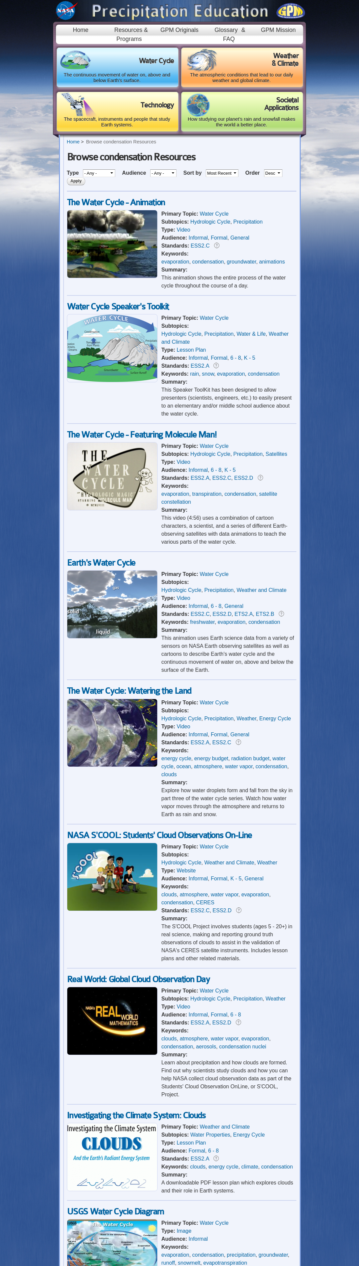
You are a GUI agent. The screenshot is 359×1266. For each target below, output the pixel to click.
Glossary (225, 30)
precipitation (241, 1255)
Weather (246, 718)
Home (81, 30)
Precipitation (248, 222)
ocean (184, 766)
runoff (168, 1263)
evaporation (175, 262)
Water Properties (210, 1135)
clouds (169, 774)
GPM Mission (278, 30)
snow (208, 374)
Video (183, 230)
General (239, 238)
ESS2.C (200, 246)
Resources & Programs (131, 34)
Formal (219, 238)
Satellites (276, 454)
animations (272, 262)
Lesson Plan (191, 350)
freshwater (202, 622)
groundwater (241, 262)
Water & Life (250, 334)
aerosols (206, 1046)
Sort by (193, 173)
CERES (205, 902)
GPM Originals (179, 30)
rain (194, 374)
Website (186, 870)
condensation (208, 262)
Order (253, 173)
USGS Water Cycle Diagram (115, 1211)
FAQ (229, 39)
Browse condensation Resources (121, 141)
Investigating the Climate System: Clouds (136, 1115)
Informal (198, 238)
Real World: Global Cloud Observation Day (138, 979)
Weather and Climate (261, 590)
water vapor (239, 766)
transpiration (206, 494)
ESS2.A (200, 366)
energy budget (211, 758)
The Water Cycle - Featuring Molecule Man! (141, 435)
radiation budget (250, 758)
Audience (135, 173)
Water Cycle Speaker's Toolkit (118, 306)
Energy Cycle (275, 718)
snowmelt (189, 1263)
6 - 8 (235, 358)
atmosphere (208, 766)
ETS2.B (265, 614)
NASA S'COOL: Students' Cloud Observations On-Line (159, 835)
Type (74, 173)
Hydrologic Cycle (210, 222)
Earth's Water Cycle (101, 563)
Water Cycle (214, 214)
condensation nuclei (242, 1046)
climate (249, 1167)
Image (184, 1231)
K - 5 (249, 358)
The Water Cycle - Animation (116, 202)
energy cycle (176, 758)
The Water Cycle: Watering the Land (129, 691)
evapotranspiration (225, 1263)
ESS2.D (243, 478)
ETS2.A (243, 614)
